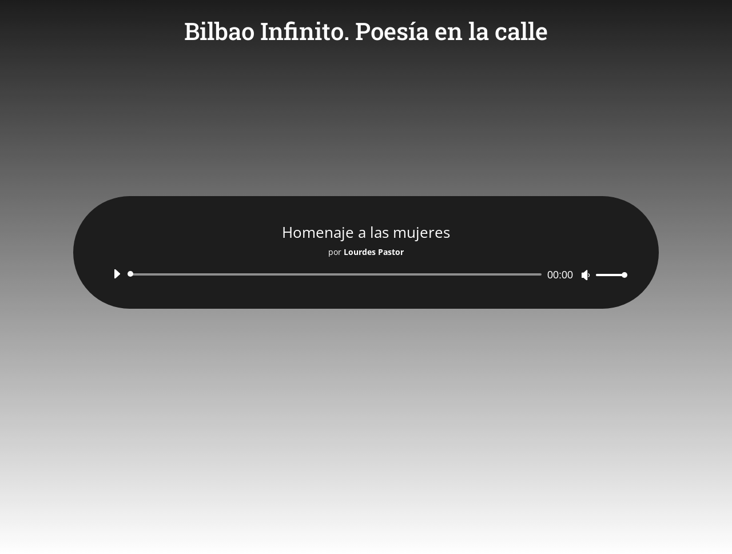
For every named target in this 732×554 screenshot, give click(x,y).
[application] (366, 274)
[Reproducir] (117, 274)
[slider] (337, 274)
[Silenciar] (585, 275)
